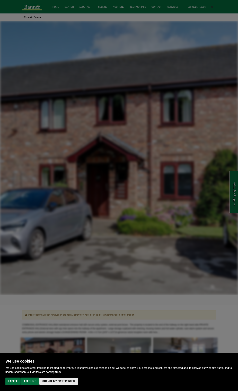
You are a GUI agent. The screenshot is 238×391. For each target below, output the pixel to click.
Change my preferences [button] (58, 381)
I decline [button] (30, 381)
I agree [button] (13, 381)
